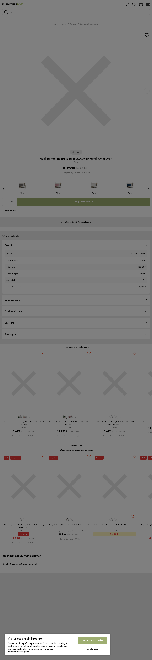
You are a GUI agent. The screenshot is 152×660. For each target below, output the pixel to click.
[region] (57, 644)
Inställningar (92, 648)
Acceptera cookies (92, 640)
